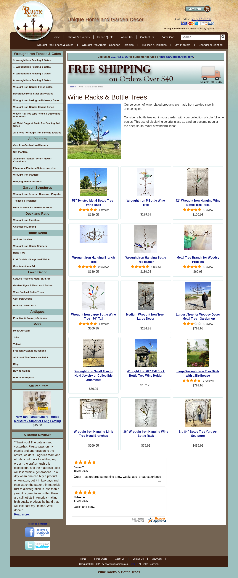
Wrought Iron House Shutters (30, 246)
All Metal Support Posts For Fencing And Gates (36, 124)
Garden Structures (37, 188)
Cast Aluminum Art (24, 266)
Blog (16, 364)
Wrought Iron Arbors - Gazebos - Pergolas (108, 44)
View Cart (168, 37)
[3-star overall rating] (198, 324)
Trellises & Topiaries (154, 44)
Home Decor (37, 233)
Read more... (22, 514)
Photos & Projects (78, 37)
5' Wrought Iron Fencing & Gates (32, 73)
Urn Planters (182, 44)
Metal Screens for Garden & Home (32, 207)
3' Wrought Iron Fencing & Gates (32, 60)
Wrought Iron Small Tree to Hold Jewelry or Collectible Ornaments (94, 375)
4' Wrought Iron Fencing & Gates (32, 67)
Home (56, 37)
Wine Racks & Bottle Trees (28, 292)
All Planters (37, 139)
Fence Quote (105, 37)
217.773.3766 (119, 56)
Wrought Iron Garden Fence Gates (32, 87)
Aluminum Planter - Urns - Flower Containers (32, 160)
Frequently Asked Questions (29, 350)
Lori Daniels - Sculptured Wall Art (32, 259)
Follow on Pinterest (37, 524)
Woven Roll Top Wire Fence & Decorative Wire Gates (36, 115)
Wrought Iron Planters (25, 174)
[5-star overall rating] (93, 210)
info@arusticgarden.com (176, 56)
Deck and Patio (37, 213)
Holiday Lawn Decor (24, 305)
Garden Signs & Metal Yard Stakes (32, 285)
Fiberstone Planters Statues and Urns (34, 168)
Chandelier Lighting (211, 44)
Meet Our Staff (21, 330)
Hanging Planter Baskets (27, 181)
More (37, 324)
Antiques (37, 312)
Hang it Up (19, 252)
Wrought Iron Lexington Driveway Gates (36, 100)
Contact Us (147, 37)
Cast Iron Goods (22, 298)
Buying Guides (21, 370)
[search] (200, 37)
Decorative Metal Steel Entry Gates (33, 93)
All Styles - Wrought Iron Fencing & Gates (37, 132)
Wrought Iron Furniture (26, 220)
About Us (127, 37)
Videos (17, 344)
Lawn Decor (37, 272)
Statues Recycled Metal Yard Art (31, 278)
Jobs (16, 337)
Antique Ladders (22, 239)
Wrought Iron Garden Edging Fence (33, 107)
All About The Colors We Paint (30, 357)
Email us (134, 564)
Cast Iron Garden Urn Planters (30, 145)
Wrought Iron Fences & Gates (54, 44)
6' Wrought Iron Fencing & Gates (32, 80)
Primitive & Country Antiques (30, 318)
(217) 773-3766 (201, 19)
